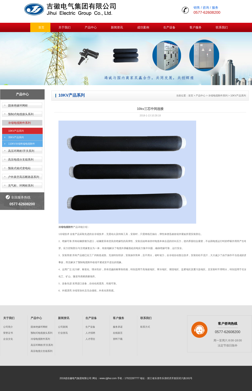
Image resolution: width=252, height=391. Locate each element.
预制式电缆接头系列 (20, 114)
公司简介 (8, 326)
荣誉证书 (8, 333)
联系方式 (145, 326)
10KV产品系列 (16, 130)
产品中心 (91, 27)
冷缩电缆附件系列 (19, 122)
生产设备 (169, 27)
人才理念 (90, 339)
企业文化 (8, 339)
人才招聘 (90, 333)
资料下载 (118, 339)
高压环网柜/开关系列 (21, 150)
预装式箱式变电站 (19, 168)
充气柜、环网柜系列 (20, 185)
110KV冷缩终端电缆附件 (21, 143)
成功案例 (143, 27)
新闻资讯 (117, 27)
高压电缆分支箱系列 (20, 159)
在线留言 (118, 333)
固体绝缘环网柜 (18, 105)
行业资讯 (63, 333)
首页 (41, 27)
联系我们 (222, 27)
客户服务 (196, 27)
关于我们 (64, 27)
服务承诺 (118, 326)
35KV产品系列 (16, 137)
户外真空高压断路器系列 (23, 176)
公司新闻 (63, 326)
